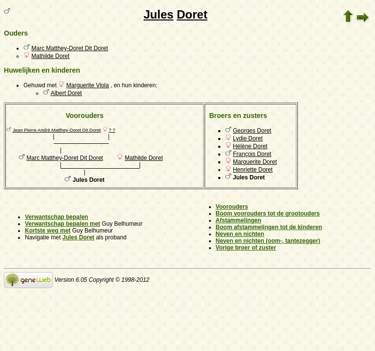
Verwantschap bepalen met (62, 223)
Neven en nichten (240, 234)
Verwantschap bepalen (56, 217)
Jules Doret (78, 237)
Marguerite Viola (87, 85)
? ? (111, 130)
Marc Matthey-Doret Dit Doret (69, 48)
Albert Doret (66, 93)
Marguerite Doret (255, 161)
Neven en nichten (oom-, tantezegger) (268, 240)
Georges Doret (252, 130)
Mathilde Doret (50, 56)
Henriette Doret (252, 169)
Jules (158, 14)
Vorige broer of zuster (246, 247)
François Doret (252, 154)
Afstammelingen (238, 220)
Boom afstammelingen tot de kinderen (269, 227)
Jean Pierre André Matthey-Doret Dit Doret (57, 130)
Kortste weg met (47, 230)
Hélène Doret (250, 146)
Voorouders (232, 206)
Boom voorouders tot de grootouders (268, 213)
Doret (192, 14)
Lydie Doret (248, 138)
